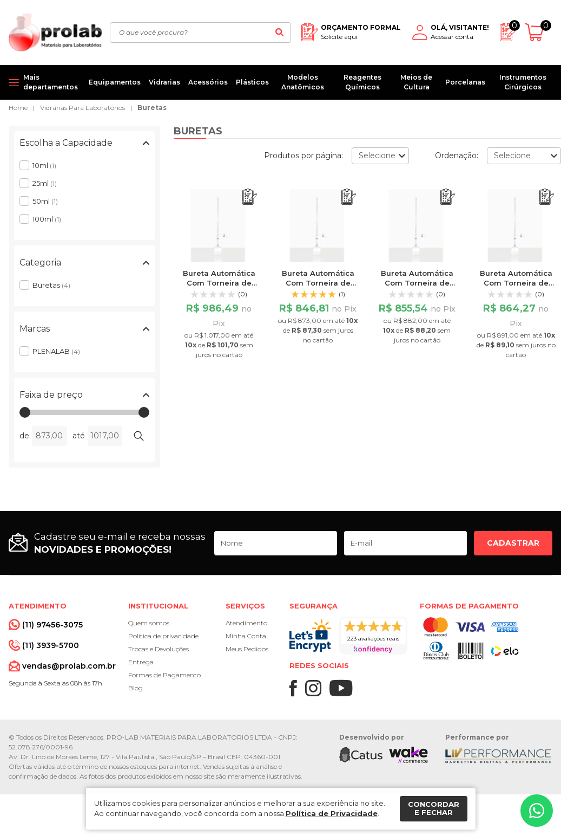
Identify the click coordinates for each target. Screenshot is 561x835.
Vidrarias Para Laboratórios (82, 107)
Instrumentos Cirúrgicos (522, 82)
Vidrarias (164, 82)
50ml (45, 201)
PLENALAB (56, 351)
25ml (44, 183)
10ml (44, 165)
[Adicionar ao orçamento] (250, 197)
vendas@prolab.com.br (69, 666)
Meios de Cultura (416, 82)
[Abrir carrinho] (538, 32)
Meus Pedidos (247, 649)
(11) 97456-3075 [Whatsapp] (52, 625)
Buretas (152, 107)
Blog (135, 688)
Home (18, 107)
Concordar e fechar (433, 808)
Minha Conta (246, 636)
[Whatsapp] (536, 810)
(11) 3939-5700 (50, 645)
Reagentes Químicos (362, 82)
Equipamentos (115, 82)
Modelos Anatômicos (302, 82)
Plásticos (252, 82)
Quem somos (148, 623)
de (24, 436)
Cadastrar (513, 543)
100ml (46, 219)
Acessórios (208, 82)
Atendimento (246, 623)
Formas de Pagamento (164, 675)
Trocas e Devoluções (158, 649)
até (78, 436)
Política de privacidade (163, 636)
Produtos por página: (303, 155)
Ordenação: (456, 155)
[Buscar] (280, 32)
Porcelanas (465, 82)
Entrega (141, 662)
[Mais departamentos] (45, 82)
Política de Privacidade (332, 813)
